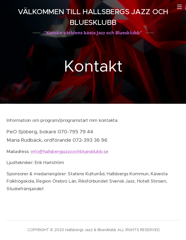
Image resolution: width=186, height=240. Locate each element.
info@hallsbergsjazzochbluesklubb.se (69, 151)
